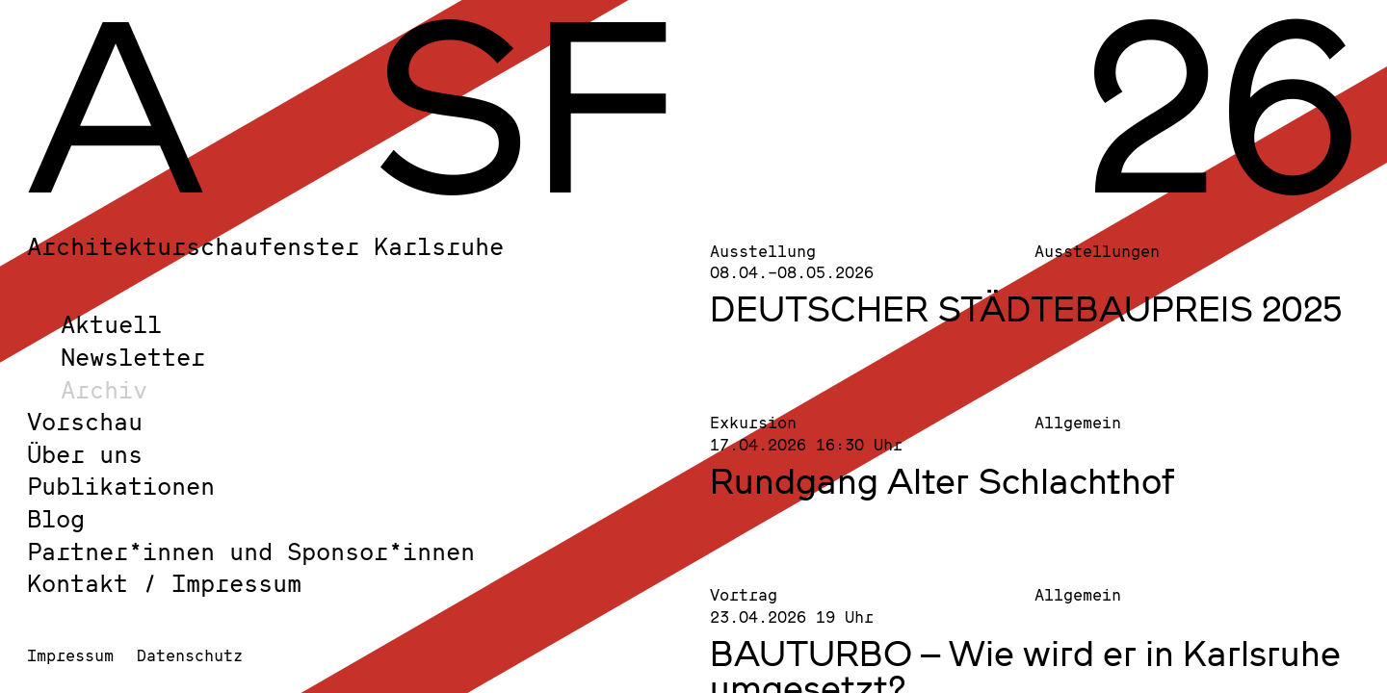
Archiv (104, 389)
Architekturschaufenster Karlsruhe (265, 246)
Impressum (70, 655)
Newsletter (133, 357)
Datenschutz (190, 655)
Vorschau (85, 421)
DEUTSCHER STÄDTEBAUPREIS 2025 (1026, 308)
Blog (56, 518)
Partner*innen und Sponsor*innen (251, 551)
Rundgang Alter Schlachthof (942, 480)
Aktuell (111, 324)
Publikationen (121, 486)
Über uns (85, 454)
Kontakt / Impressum (164, 583)
